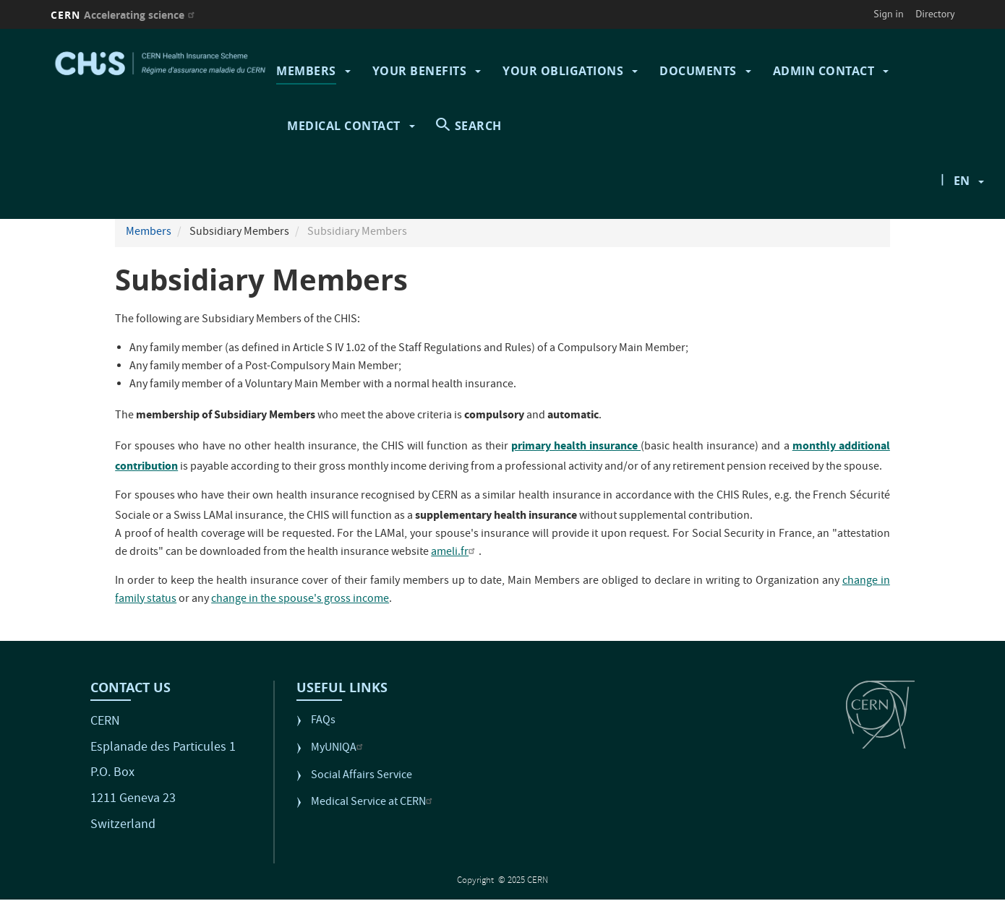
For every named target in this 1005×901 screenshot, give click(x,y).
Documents (698, 71)
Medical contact (344, 126)
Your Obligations (562, 71)
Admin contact (824, 71)
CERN (125, 15)
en (962, 181)
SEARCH (478, 126)
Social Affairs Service (361, 776)
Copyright (476, 881)
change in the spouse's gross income (300, 599)
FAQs (323, 721)
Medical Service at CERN (373, 803)
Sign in (888, 13)
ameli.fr (454, 552)
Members (306, 71)
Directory (934, 13)
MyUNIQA (339, 749)
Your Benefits (419, 71)
